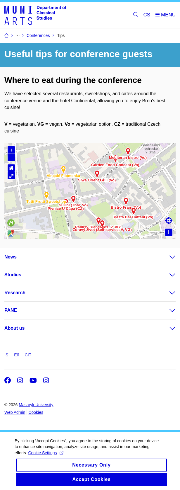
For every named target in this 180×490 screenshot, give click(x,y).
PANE (10, 310)
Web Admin (14, 412)
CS (146, 15)
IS (6, 355)
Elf (16, 355)
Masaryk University (36, 404)
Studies (12, 274)
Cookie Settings (45, 457)
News (10, 256)
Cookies (35, 412)
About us (14, 328)
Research (14, 292)
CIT (28, 355)
